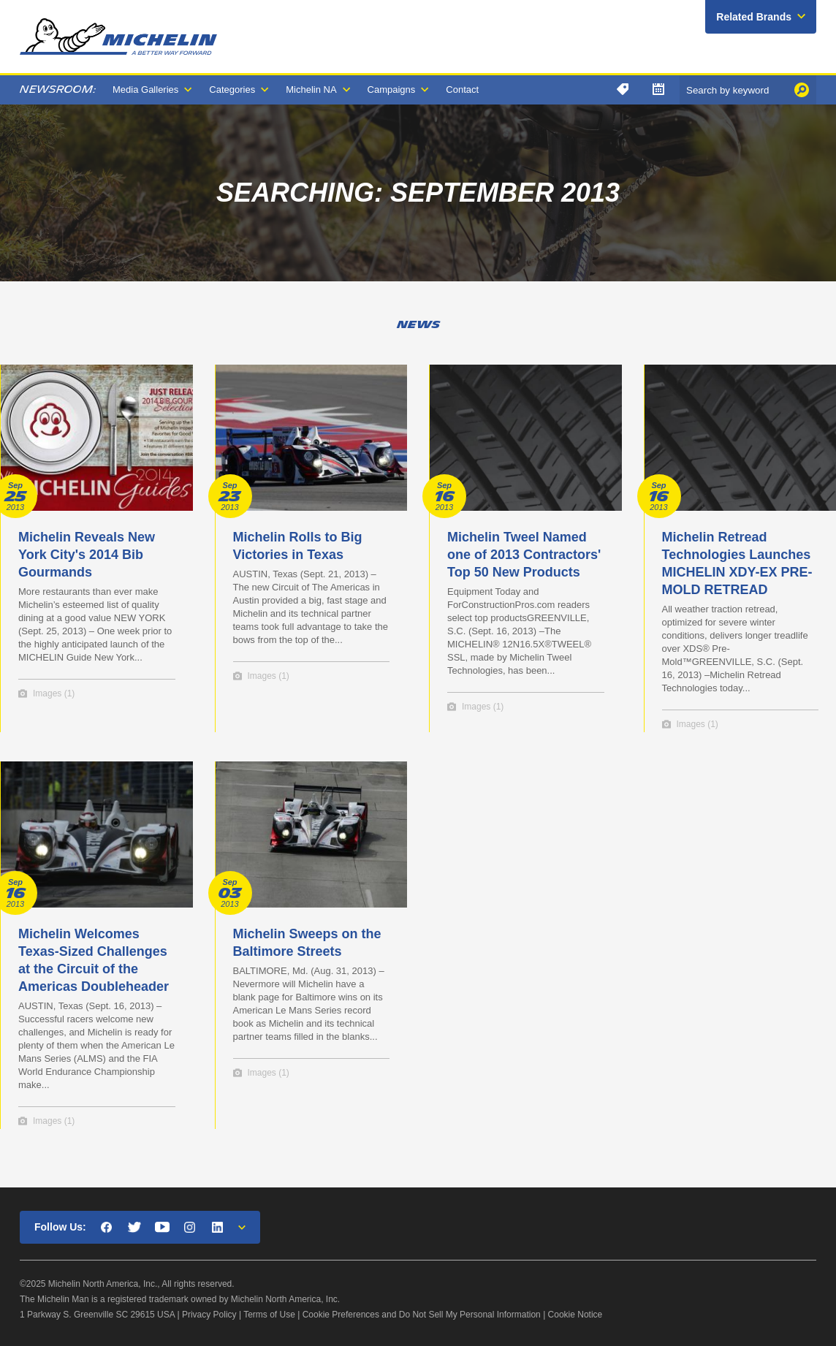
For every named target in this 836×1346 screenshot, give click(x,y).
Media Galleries (145, 89)
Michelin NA (311, 89)
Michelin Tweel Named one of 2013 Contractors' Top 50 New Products (524, 554)
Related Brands (753, 17)
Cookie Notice (575, 1314)
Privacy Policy (209, 1314)
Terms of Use (269, 1314)
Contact (462, 89)
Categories (232, 89)
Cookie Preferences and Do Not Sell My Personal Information (422, 1314)
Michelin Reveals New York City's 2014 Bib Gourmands (86, 554)
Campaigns (392, 89)
